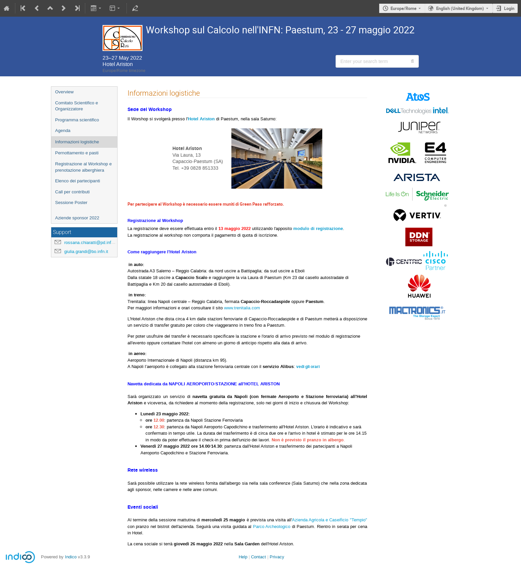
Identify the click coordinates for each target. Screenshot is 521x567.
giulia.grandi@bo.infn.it (86, 251)
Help (243, 557)
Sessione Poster (71, 202)
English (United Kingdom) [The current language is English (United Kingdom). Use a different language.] (460, 8)
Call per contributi (72, 191)
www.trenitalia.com (242, 308)
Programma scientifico (77, 119)
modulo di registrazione (318, 229)
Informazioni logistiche (77, 141)
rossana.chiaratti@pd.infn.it (90, 242)
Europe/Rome (403, 8)
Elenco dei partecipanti (77, 180)
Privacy (277, 557)
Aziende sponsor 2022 (77, 217)
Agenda (63, 130)
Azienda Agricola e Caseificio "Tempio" (329, 520)
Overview (64, 91)
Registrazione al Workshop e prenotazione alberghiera (83, 167)
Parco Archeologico (272, 526)
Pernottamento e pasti (77, 152)
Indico (71, 557)
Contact (258, 557)
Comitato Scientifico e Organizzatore (76, 106)
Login (509, 8)
